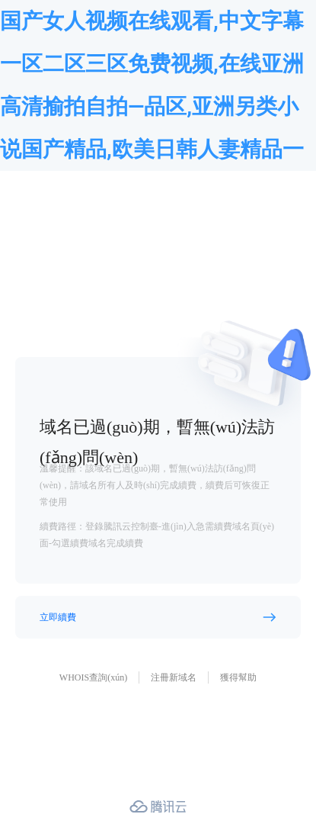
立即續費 (58, 617)
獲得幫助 (238, 677)
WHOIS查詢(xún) (93, 677)
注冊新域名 (173, 677)
